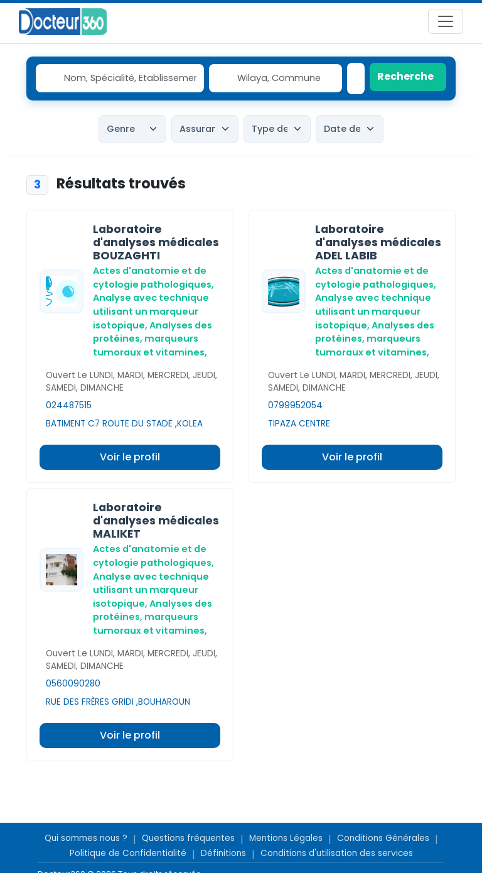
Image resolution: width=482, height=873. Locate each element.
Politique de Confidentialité (128, 853)
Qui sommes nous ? (86, 838)
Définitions (223, 853)
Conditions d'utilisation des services (336, 853)
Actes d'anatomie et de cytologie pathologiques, (153, 277)
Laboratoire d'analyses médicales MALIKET (156, 520)
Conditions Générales (383, 838)
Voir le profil (130, 457)
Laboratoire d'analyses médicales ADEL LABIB (378, 242)
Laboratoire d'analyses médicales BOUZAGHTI (156, 242)
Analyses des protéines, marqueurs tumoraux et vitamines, (152, 339)
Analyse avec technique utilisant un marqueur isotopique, (151, 311)
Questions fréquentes (188, 838)
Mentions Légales (286, 838)
